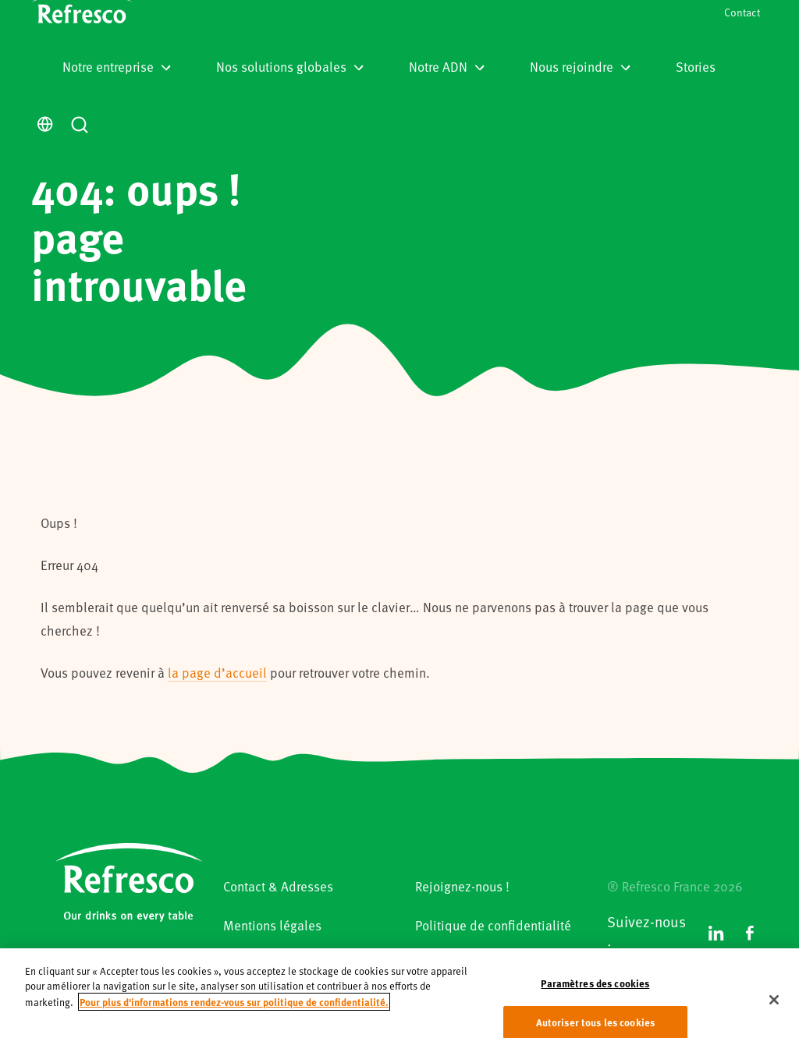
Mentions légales (272, 925)
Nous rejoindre (580, 66)
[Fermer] (774, 1013)
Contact (742, 12)
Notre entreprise (116, 66)
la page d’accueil (217, 672)
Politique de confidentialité (493, 925)
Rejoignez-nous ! (462, 886)
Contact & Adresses (278, 886)
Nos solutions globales (290, 66)
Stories (696, 66)
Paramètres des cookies (595, 996)
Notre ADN (447, 66)
